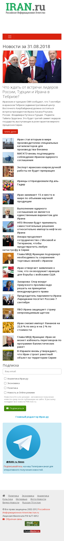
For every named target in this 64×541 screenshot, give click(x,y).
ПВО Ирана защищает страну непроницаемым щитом (36, 311)
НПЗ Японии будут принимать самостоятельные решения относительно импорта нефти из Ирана (39, 227)
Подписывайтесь (13, 466)
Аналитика (43, 495)
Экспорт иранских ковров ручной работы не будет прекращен (39, 168)
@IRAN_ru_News (15, 461)
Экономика (12, 383)
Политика (11, 387)
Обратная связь (12, 519)
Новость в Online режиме (19, 392)
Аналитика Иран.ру (16, 378)
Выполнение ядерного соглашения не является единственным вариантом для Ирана (37, 213)
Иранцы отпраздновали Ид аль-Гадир (38, 182)
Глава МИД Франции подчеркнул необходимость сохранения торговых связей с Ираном (38, 257)
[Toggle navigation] (9, 37)
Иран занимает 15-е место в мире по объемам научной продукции (36, 198)
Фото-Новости (38, 499)
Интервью (21, 499)
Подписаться (15, 408)
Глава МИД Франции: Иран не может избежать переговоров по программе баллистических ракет (39, 342)
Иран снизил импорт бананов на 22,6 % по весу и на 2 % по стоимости (38, 326)
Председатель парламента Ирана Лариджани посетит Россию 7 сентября (39, 299)
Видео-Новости (11, 502)
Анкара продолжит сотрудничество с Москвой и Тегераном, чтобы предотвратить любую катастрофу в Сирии (29, 243)
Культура (8, 499)
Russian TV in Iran (31, 502)
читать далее (10, 131)
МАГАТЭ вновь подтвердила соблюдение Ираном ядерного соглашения (37, 157)
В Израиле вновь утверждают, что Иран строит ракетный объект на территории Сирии (37, 354)
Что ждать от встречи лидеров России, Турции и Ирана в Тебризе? (30, 92)
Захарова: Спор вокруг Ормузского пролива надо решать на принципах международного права (34, 286)
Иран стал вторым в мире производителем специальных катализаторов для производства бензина (37, 144)
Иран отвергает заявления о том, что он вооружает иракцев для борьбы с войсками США (38, 271)
